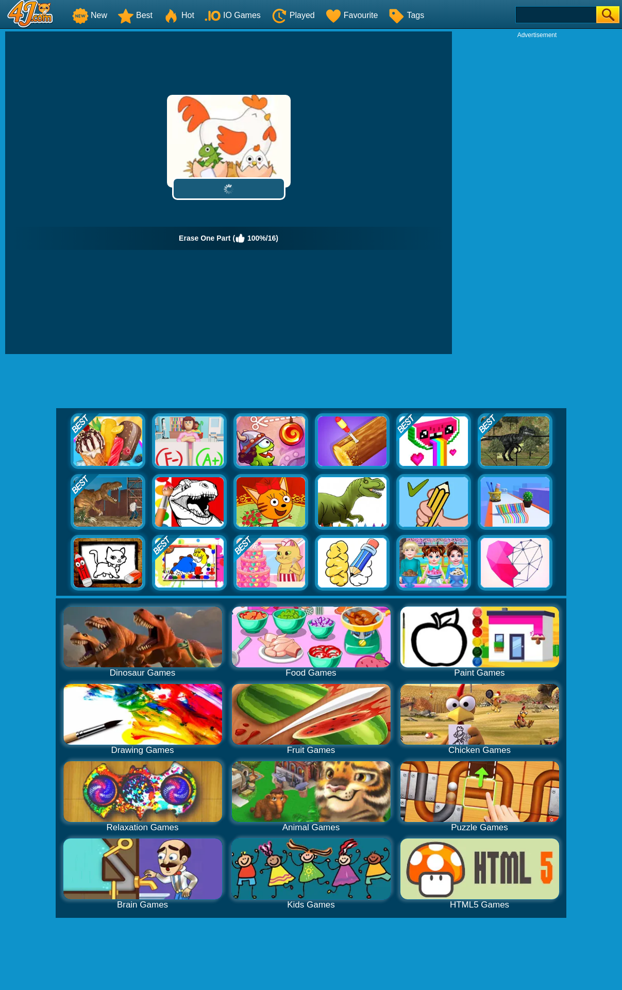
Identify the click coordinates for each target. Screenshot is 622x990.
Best (135, 15)
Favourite (351, 15)
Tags (406, 15)
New (89, 15)
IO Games (233, 15)
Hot (178, 15)
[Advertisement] (537, 193)
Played (293, 15)
